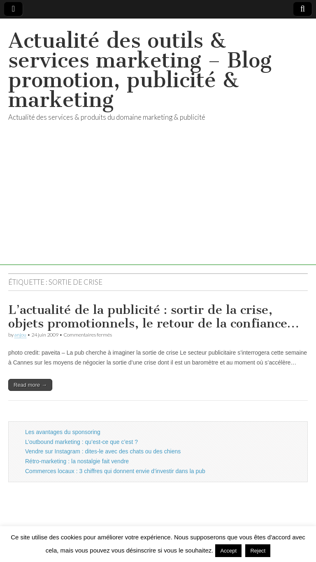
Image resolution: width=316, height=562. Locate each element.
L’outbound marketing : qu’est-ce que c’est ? (81, 442)
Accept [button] (228, 551)
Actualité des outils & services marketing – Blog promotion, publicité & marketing (140, 70)
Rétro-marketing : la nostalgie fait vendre (77, 461)
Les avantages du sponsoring (62, 432)
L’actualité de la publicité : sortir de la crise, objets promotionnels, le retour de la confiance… (153, 316)
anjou (20, 335)
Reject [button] (257, 551)
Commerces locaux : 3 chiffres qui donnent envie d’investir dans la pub (115, 471)
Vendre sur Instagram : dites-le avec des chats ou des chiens (103, 451)
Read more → (30, 385)
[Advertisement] (158, 207)
